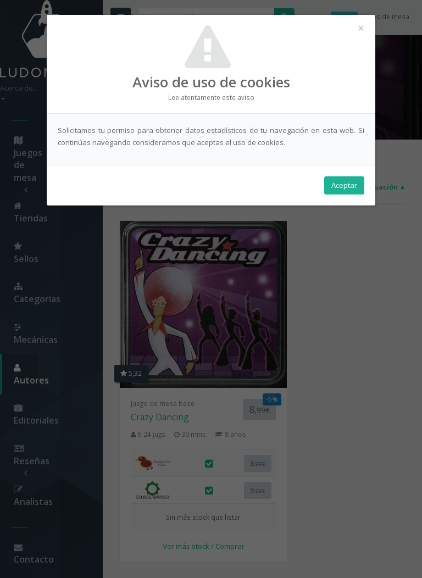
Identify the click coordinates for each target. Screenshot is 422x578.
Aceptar (344, 187)
